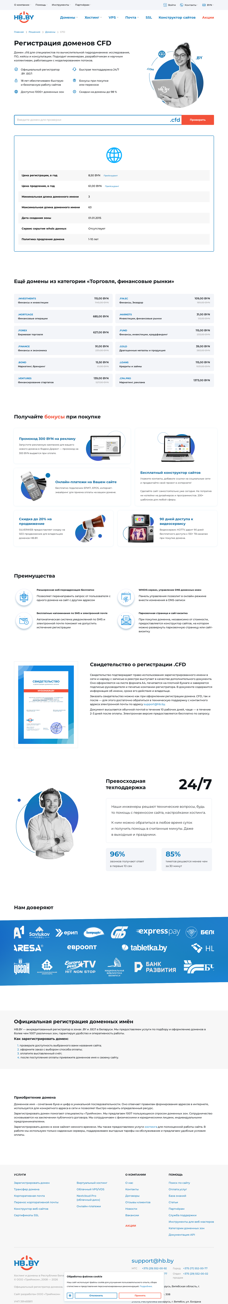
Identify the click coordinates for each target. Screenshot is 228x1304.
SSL (149, 17)
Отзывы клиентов (137, 1202)
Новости (131, 1208)
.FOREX (22, 330)
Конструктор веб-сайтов (31, 1208)
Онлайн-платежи (89, 1206)
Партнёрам (176, 1208)
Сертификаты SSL (26, 1215)
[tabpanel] (114, 194)
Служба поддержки (182, 1215)
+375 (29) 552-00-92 (154, 1268)
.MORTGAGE (25, 314)
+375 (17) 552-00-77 (195, 1268)
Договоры (132, 1195)
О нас (129, 1182)
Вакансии (132, 1215)
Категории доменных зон (186, 1228)
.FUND (123, 330)
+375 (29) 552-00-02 (195, 1273)
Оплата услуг (178, 1189)
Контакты (132, 1189)
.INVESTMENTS (27, 298)
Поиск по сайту (179, 1182)
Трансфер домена (26, 1189)
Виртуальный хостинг (92, 1182)
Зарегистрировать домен (32, 1182)
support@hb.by (154, 704)
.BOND (22, 362)
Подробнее (146, 1286)
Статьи (173, 1202)
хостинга (151, 1126)
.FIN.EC (123, 298)
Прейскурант (111, 175)
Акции (208, 17)
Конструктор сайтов (177, 17)
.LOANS (123, 362)
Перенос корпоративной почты (36, 1202)
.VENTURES (25, 378)
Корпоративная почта (29, 1195)
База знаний (177, 1195)
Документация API (182, 1234)
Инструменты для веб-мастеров (191, 1221)
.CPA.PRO (125, 378)
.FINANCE (24, 346)
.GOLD (123, 346)
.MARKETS (125, 314)
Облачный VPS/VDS (90, 1189)
